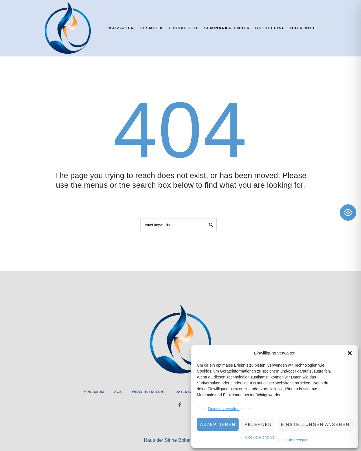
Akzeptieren (217, 424)
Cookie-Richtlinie (260, 437)
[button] (350, 353)
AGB (118, 391)
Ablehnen (258, 424)
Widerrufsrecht (149, 391)
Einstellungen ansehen (315, 424)
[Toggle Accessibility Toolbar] (348, 212)
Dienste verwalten (223, 408)
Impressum (298, 440)
